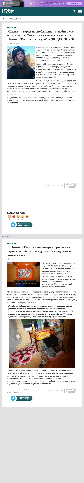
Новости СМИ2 (7, 236)
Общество (11, 27)
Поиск (74, 11)
